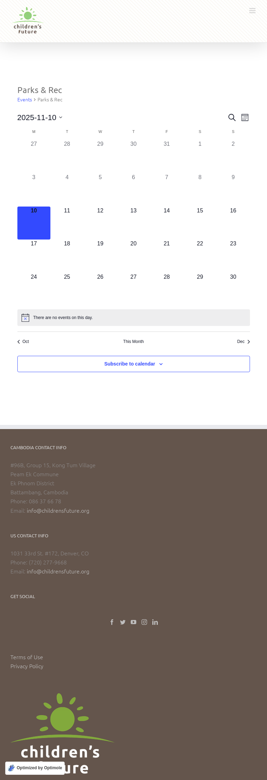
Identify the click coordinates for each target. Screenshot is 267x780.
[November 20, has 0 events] (133, 256)
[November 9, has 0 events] (233, 190)
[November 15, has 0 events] (200, 223)
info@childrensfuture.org (58, 510)
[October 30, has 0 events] (133, 156)
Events (24, 99)
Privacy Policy (26, 666)
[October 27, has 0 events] (34, 156)
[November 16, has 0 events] (233, 223)
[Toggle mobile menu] (253, 10)
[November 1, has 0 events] (200, 156)
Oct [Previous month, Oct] (23, 341)
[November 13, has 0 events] (133, 223)
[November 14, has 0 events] (167, 223)
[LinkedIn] (155, 622)
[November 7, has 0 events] (167, 190)
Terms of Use (26, 657)
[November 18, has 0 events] (67, 256)
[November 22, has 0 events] (200, 256)
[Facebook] (112, 622)
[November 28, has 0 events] (167, 289)
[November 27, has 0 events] (133, 289)
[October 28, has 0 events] (67, 156)
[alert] (133, 317)
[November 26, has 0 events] (100, 289)
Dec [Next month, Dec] (243, 341)
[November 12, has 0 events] (100, 223)
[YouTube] (133, 622)
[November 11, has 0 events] (67, 223)
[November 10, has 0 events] (34, 223)
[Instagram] (144, 622)
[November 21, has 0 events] (167, 256)
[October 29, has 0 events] (100, 156)
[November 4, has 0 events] (67, 190)
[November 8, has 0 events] (200, 190)
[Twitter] (123, 622)
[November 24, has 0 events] (34, 289)
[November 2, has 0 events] (233, 156)
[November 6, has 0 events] (133, 190)
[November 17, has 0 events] (34, 256)
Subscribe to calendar (129, 364)
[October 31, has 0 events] (167, 156)
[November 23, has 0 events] (233, 256)
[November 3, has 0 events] (34, 190)
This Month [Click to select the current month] (133, 341)
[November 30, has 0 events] (233, 289)
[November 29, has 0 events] (200, 289)
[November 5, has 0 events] (100, 190)
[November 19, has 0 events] (100, 256)
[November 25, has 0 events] (67, 289)
